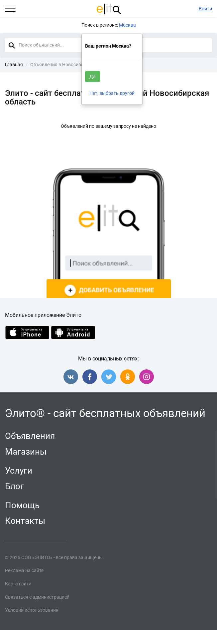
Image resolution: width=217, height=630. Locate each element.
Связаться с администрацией (37, 597)
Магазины (26, 452)
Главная (14, 64)
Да (92, 76)
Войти (205, 8)
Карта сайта (18, 583)
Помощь (22, 505)
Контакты (25, 521)
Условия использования (31, 610)
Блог (14, 486)
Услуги (18, 471)
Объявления (30, 436)
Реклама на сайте (24, 570)
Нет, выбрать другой (112, 93)
